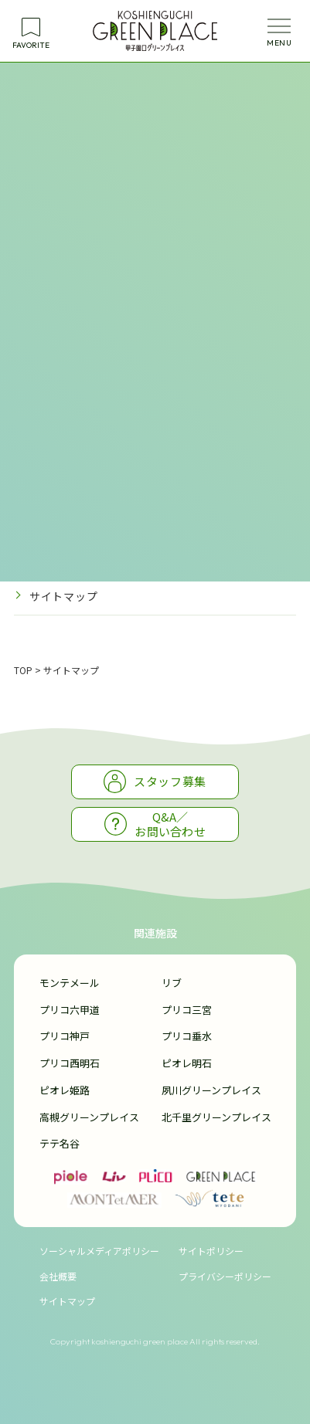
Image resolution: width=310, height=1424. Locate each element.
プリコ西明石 (69, 1063)
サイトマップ (63, 596)
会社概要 (58, 1276)
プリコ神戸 (64, 1036)
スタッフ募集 (155, 781)
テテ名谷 (59, 1143)
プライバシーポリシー (86, 560)
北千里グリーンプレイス (216, 1117)
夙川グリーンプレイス (211, 1090)
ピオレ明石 (187, 1063)
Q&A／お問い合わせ (155, 824)
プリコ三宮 (187, 1009)
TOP (23, 669)
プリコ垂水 (187, 1036)
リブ (172, 982)
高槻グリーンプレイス (89, 1117)
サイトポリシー (69, 523)
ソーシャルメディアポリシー (99, 1250)
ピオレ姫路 (64, 1090)
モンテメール (69, 982)
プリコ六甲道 (69, 1009)
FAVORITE (30, 45)
